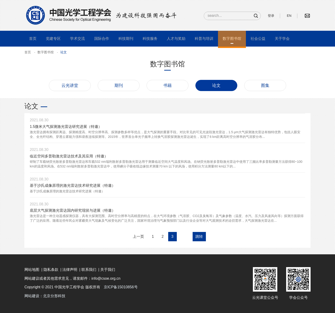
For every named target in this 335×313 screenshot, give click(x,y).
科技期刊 (125, 39)
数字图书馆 (232, 39)
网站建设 (31, 296)
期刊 (118, 85)
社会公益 (258, 39)
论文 (216, 85)
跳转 (199, 236)
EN (289, 15)
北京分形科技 (54, 296)
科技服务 (150, 39)
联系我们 (88, 270)
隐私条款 (51, 270)
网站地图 (31, 270)
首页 (33, 39)
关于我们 (107, 270)
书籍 (167, 85)
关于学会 (282, 39)
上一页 (138, 236)
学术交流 (77, 39)
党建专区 (53, 39)
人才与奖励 (176, 39)
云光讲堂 (69, 85)
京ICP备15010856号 (121, 287)
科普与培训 (204, 39)
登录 (271, 15)
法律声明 (69, 270)
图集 (265, 85)
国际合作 (101, 39)
